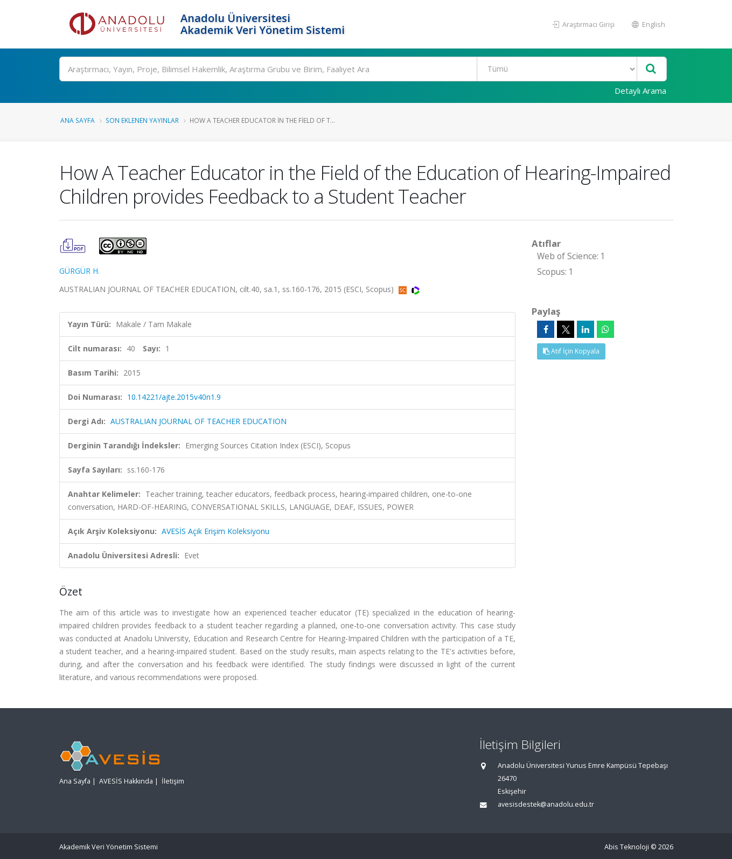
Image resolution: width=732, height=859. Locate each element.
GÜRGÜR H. (79, 271)
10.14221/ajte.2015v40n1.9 (174, 397)
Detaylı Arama (640, 90)
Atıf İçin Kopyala (571, 351)
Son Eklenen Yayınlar (142, 120)
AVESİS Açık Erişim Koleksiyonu (215, 531)
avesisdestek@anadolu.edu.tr (546, 804)
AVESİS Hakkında (126, 781)
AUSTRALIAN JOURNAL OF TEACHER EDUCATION (198, 421)
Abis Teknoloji (626, 846)
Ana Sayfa (77, 120)
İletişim (173, 781)
